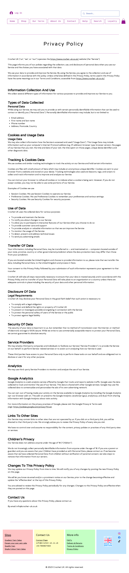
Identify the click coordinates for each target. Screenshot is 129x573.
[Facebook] (119, 537)
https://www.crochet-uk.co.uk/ (64, 59)
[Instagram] (119, 533)
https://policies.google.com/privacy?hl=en (32, 407)
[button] (123, 21)
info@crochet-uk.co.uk (26, 506)
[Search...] (100, 13)
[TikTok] (119, 541)
